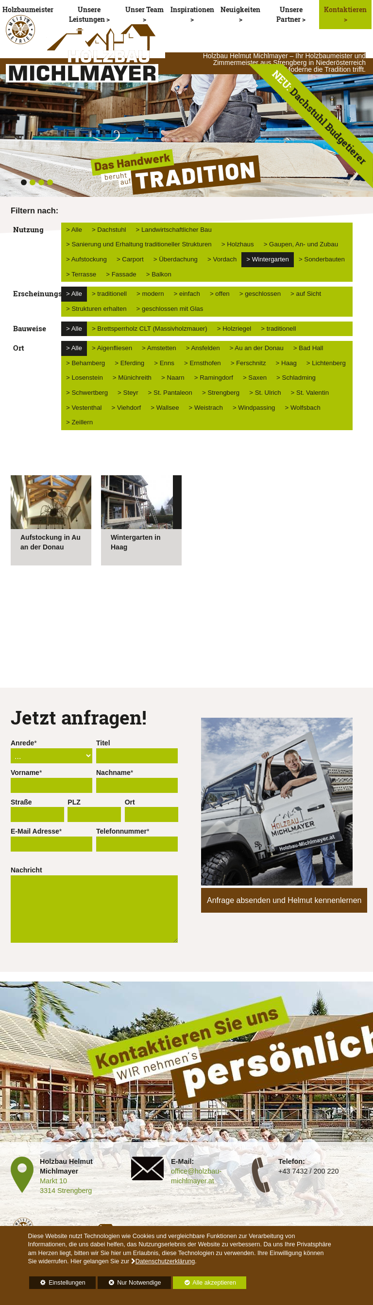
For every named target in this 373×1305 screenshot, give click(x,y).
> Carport (130, 259)
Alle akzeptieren (204, 1282)
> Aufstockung (86, 259)
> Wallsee (165, 407)
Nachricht (26, 870)
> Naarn (173, 377)
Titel (103, 743)
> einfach (187, 293)
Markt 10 (53, 1181)
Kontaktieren (345, 9)
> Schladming (296, 377)
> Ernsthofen (202, 363)
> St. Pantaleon (170, 392)
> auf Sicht (305, 293)
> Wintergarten (267, 259)
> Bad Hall (308, 348)
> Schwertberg (87, 392)
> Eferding (129, 363)
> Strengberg (220, 392)
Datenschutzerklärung (165, 1261)
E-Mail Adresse (35, 831)
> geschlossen (260, 293)
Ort (130, 802)
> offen (220, 293)
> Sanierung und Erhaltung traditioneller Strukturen (139, 244)
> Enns (164, 363)
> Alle (74, 229)
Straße (21, 802)
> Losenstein (84, 377)
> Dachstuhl (109, 229)
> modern (150, 293)
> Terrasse (81, 274)
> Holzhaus (237, 244)
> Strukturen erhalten (96, 308)
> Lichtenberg (326, 363)
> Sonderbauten (322, 259)
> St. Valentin (310, 392)
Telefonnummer (121, 831)
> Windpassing (254, 407)
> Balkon (158, 274)
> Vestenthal (84, 407)
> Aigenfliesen (112, 348)
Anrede (22, 743)
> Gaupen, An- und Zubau (301, 244)
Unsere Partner (289, 14)
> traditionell (109, 293)
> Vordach (222, 259)
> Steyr (128, 392)
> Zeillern (79, 422)
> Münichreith (132, 377)
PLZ (74, 802)
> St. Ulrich (265, 392)
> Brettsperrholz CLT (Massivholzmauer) (149, 328)
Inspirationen (192, 9)
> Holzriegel (234, 328)
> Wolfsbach (303, 407)
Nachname (113, 772)
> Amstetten (159, 348)
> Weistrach (206, 407)
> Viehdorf (126, 407)
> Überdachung (175, 259)
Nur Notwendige (129, 1284)
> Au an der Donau (257, 348)
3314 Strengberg (66, 1190)
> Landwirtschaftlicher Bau (174, 229)
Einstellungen (57, 1284)
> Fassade (121, 274)
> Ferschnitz (248, 363)
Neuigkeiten (240, 9)
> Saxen (255, 377)
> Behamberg (85, 363)
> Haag (286, 363)
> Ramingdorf (213, 377)
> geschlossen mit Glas (169, 308)
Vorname (25, 772)
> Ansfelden (203, 348)
